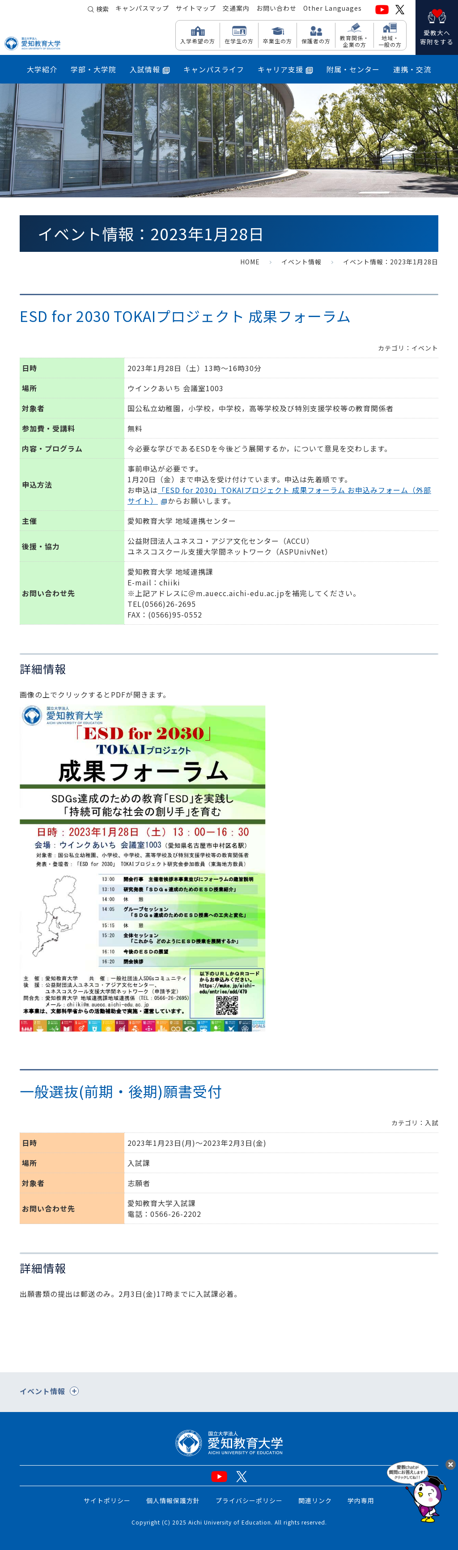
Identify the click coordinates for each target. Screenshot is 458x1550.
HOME (250, 261)
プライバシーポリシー (249, 1500)
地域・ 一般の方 (390, 41)
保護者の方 (316, 40)
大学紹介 (42, 69)
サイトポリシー (107, 1500)
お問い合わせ (276, 9)
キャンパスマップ (142, 9)
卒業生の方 (277, 40)
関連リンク (315, 1500)
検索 (102, 9)
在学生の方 (239, 40)
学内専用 (361, 1500)
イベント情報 (301, 261)
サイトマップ (196, 9)
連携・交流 (412, 69)
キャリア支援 (285, 69)
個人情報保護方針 (173, 1500)
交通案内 (236, 9)
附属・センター (353, 69)
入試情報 (150, 69)
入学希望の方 (197, 40)
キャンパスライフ (213, 69)
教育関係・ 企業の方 (354, 41)
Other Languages (332, 9)
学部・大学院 (93, 69)
